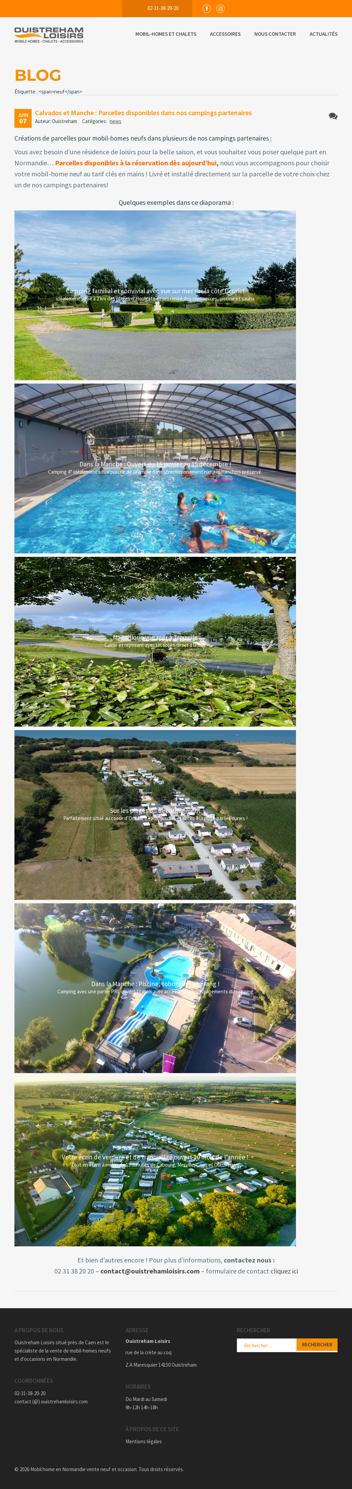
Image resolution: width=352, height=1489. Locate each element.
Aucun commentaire (333, 116)
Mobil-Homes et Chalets (165, 34)
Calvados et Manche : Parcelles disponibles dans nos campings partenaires (143, 112)
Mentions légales (143, 1441)
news (115, 121)
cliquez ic (284, 1271)
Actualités (324, 34)
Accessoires (225, 34)
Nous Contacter (275, 34)
